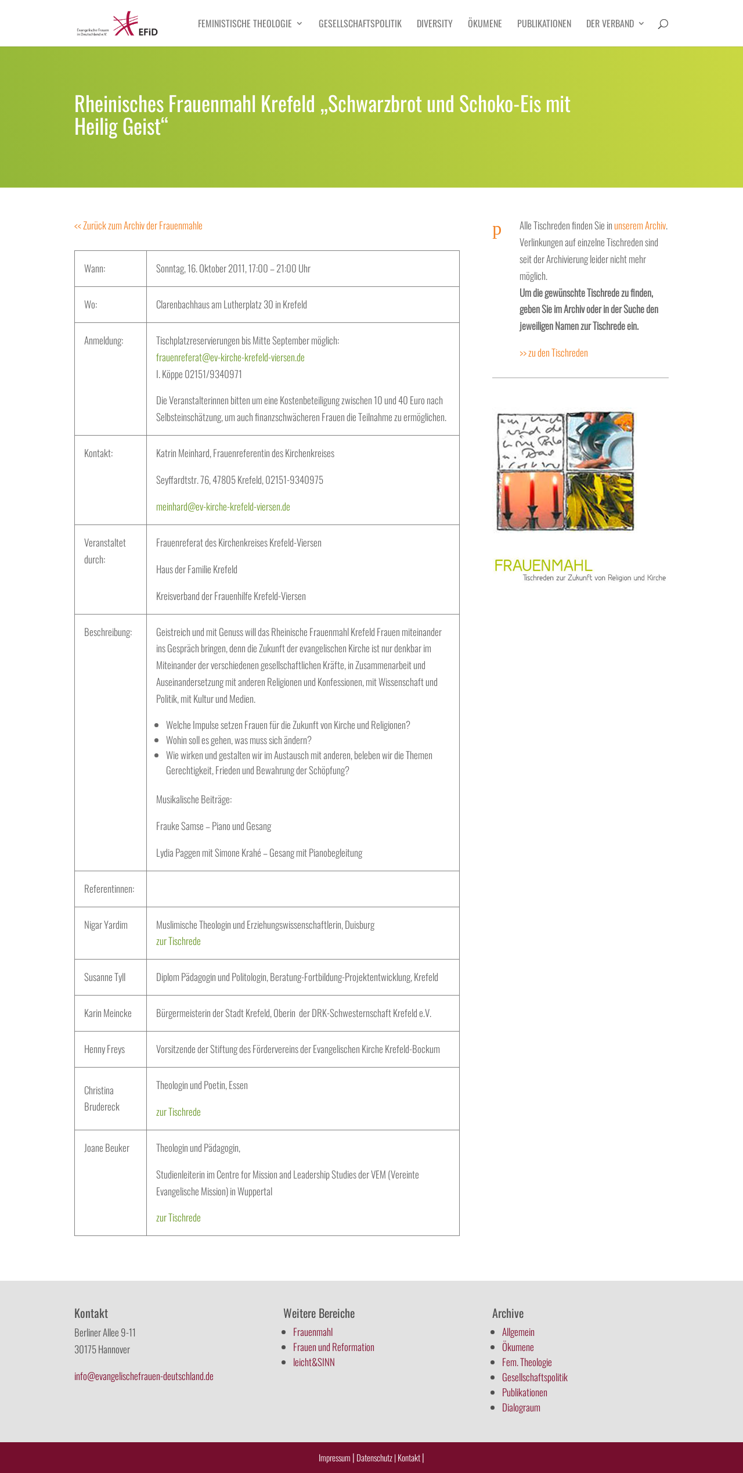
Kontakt (410, 1457)
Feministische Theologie (245, 24)
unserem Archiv (640, 225)
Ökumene (485, 24)
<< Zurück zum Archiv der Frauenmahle (138, 225)
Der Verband (610, 24)
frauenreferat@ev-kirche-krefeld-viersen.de (230, 357)
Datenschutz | (376, 1457)
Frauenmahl (313, 1331)
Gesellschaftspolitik (360, 24)
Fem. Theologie (527, 1362)
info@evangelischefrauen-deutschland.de (144, 1375)
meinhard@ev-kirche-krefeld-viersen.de (223, 506)
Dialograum (521, 1407)
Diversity (435, 24)
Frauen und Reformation (333, 1346)
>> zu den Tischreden (554, 352)
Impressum (335, 1457)
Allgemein (518, 1331)
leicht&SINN (314, 1362)
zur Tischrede (178, 940)
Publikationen (544, 24)
